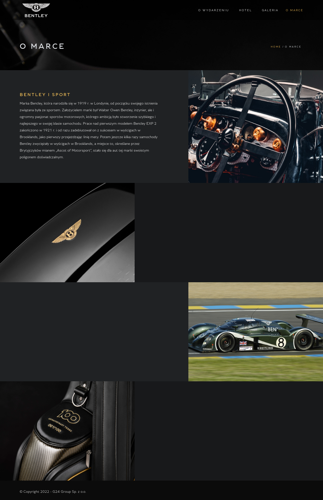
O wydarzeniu (213, 10)
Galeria (270, 10)
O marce (294, 10)
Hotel (245, 10)
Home (276, 47)
